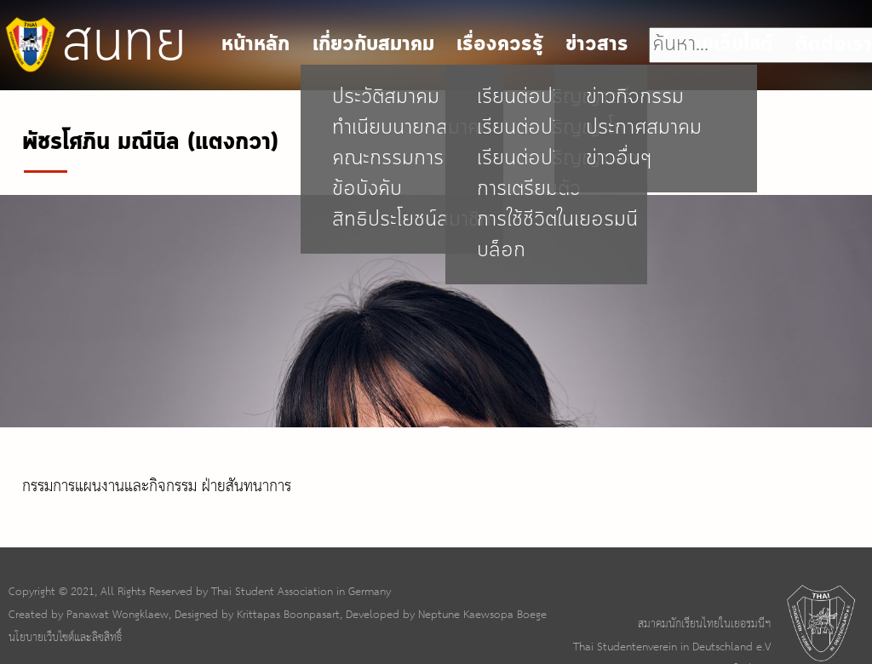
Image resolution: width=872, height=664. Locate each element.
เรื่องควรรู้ (499, 45)
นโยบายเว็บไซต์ (712, 45)
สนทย (93, 44)
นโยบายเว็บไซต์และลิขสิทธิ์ (65, 638)
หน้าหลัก (255, 45)
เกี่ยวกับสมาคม (373, 45)
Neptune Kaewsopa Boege (482, 615)
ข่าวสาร (596, 45)
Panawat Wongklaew (117, 615)
